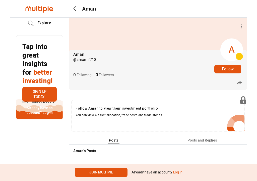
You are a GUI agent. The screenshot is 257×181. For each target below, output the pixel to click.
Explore (39, 23)
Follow (228, 69)
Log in (47, 113)
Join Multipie (101, 172)
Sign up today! (39, 94)
